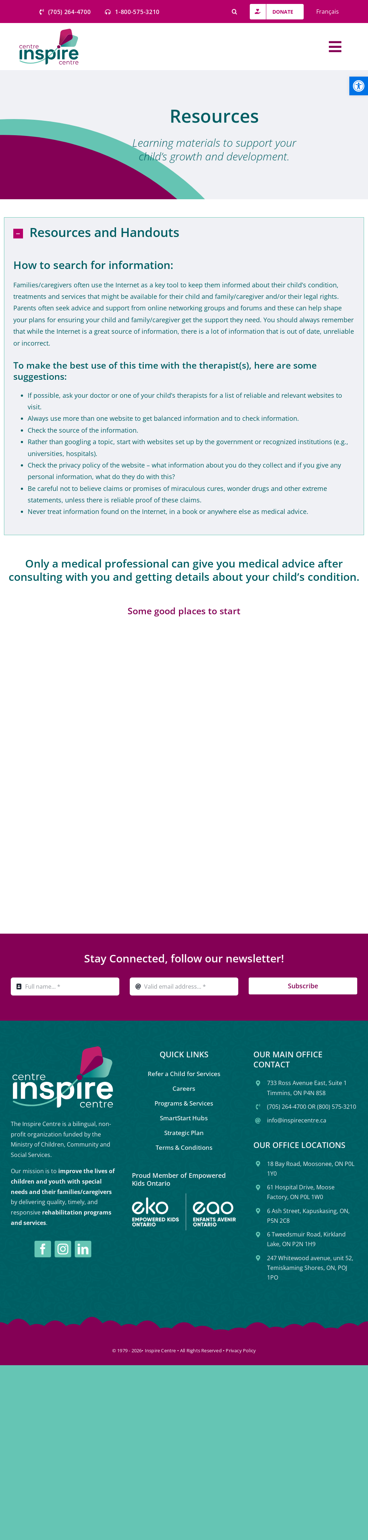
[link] (358, 86)
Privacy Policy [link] (241, 1350)
